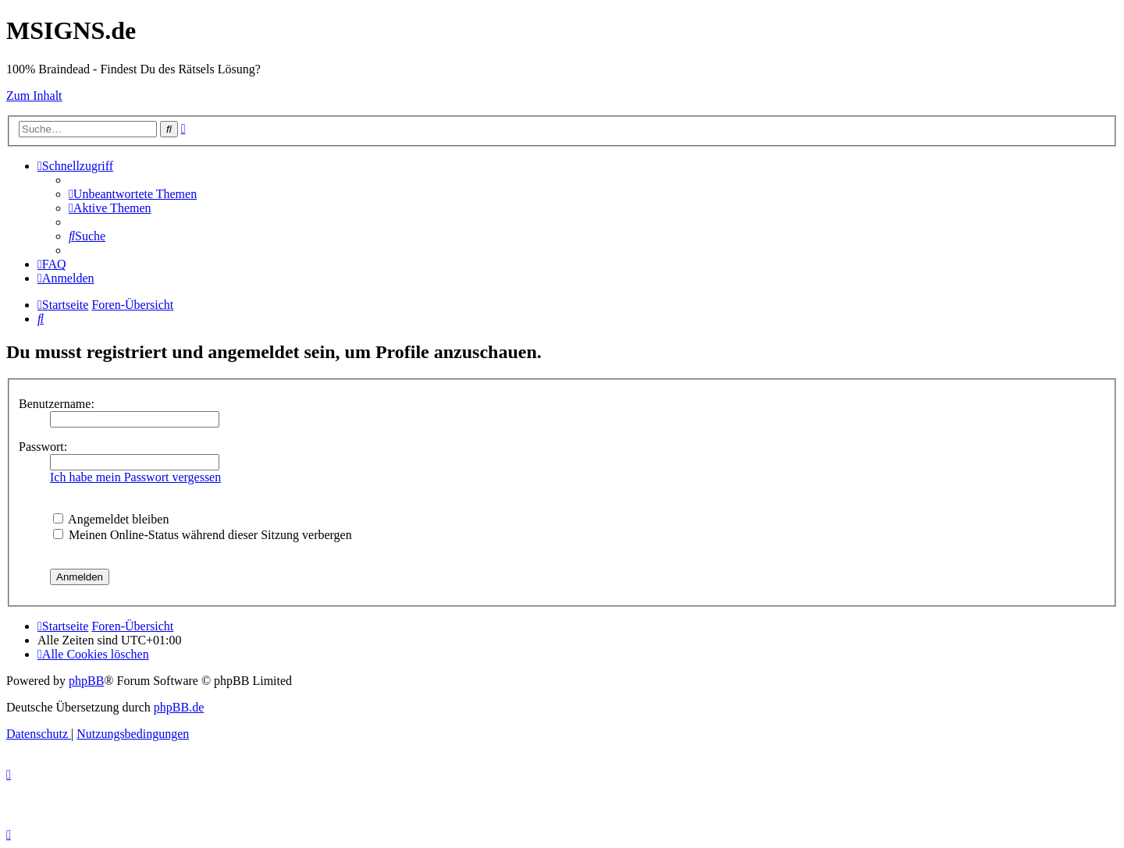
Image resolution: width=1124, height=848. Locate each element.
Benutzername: (56, 403)
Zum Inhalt (34, 95)
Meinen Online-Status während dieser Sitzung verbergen (202, 534)
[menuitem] (133, 193)
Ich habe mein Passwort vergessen (135, 477)
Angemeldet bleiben (111, 519)
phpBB (86, 680)
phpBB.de (179, 707)
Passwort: (43, 446)
